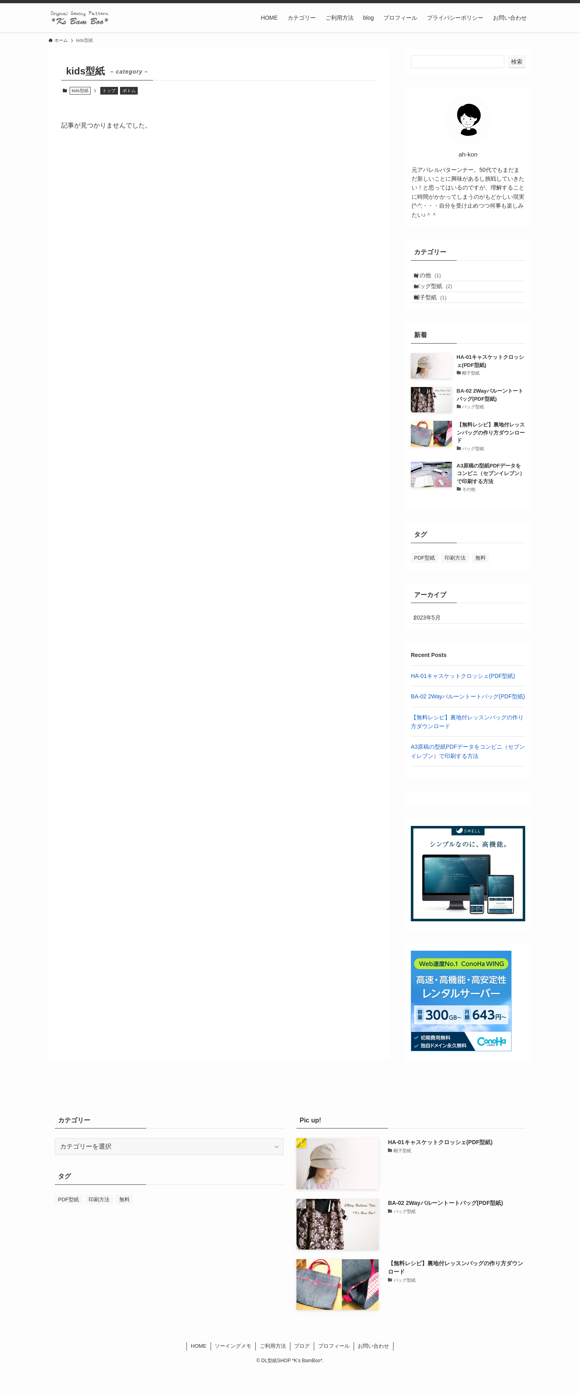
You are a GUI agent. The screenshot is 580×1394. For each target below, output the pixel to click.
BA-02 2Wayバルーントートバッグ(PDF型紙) (468, 719)
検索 (516, 61)
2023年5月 (432, 638)
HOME (199, 1369)
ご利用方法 (273, 1369)
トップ (109, 90)
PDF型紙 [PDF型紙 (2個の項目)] (424, 575)
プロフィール (334, 1369)
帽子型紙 (437, 311)
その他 (434, 278)
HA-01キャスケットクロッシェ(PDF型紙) (463, 699)
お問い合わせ (373, 1369)
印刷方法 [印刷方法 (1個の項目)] (455, 575)
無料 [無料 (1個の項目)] (480, 575)
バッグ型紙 (440, 295)
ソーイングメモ (233, 1369)
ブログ (302, 1369)
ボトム (129, 90)
